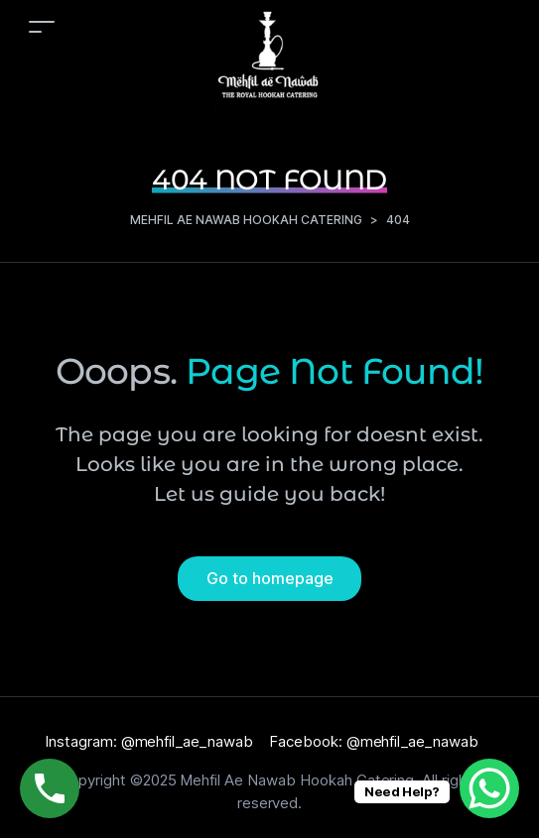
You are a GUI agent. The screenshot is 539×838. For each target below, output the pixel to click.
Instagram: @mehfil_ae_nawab (149, 741)
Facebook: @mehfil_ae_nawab (373, 741)
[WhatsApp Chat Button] (489, 788)
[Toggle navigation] (41, 26)
